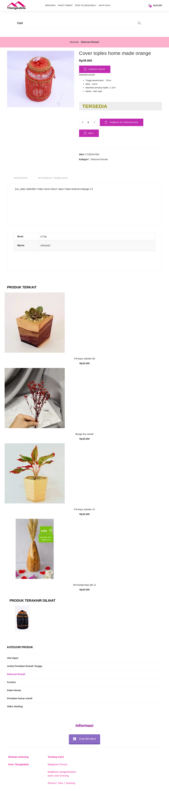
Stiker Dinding (15, 706)
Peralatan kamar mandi (19, 698)
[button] (155, 5)
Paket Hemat (65, 5)
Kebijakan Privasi (57, 764)
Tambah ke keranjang (123, 122)
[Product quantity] (88, 122)
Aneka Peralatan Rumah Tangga (24, 666)
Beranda (50, 5)
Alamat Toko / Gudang (61, 783)
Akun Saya (104, 5)
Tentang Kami (56, 756)
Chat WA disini (84, 738)
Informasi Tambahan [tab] (53, 178)
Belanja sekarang (18, 756)
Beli (91, 133)
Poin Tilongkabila (85, 5)
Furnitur (11, 682)
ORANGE (45, 245)
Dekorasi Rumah (90, 42)
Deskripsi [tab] (21, 178)
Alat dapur (12, 658)
